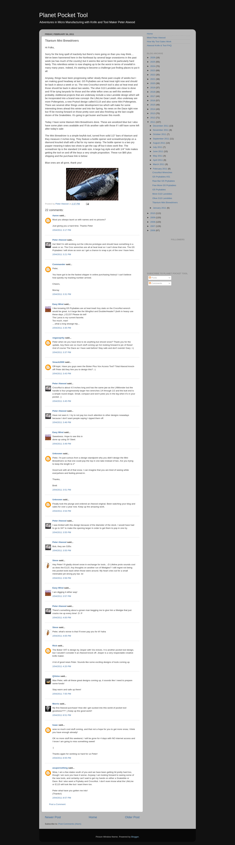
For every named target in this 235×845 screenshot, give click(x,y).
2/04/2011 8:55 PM (61, 758)
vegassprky (58, 338)
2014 (153, 109)
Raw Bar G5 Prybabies (163, 181)
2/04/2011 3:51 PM (61, 490)
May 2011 (158, 156)
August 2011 (159, 143)
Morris (55, 704)
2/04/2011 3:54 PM (61, 511)
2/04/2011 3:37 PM (61, 352)
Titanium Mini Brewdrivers (165, 202)
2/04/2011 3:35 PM (61, 328)
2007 (153, 226)
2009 (153, 217)
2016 (153, 100)
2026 (153, 57)
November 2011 (161, 130)
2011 (153, 122)
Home (93, 817)
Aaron (55, 215)
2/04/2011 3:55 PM (61, 532)
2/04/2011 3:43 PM (61, 373)
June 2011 (158, 151)
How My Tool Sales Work (159, 41)
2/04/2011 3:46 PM (61, 422)
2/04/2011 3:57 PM (61, 596)
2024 (153, 66)
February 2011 (160, 168)
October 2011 (160, 134)
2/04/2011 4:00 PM (61, 617)
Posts (153, 277)
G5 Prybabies (159, 189)
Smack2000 (58, 362)
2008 (153, 222)
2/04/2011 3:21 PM (61, 254)
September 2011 (161, 138)
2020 (153, 83)
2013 (153, 113)
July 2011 (158, 147)
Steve (55, 560)
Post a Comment (57, 804)
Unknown (57, 453)
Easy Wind (57, 304)
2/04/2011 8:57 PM (61, 798)
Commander (58, 264)
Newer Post (53, 817)
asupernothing (60, 768)
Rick (54, 645)
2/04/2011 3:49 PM (61, 443)
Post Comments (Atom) (69, 824)
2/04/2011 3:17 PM (61, 230)
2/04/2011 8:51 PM (61, 715)
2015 (153, 104)
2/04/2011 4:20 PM (61, 666)
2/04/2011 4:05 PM (61, 636)
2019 (153, 87)
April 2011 (158, 160)
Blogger (135, 837)
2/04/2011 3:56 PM (61, 578)
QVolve (56, 676)
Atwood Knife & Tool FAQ (159, 45)
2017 (153, 96)
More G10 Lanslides (162, 194)
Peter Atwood (59, 240)
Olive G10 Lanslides (162, 198)
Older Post (132, 817)
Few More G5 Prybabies (164, 185)
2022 (153, 74)
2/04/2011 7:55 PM (61, 694)
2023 (153, 70)
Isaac (55, 725)
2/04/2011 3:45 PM (61, 401)
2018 (153, 92)
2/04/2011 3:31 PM (61, 294)
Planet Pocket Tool (63, 15)
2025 (153, 62)
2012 (153, 117)
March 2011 (159, 164)
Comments (155, 283)
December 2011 (161, 126)
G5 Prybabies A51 (161, 176)
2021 (153, 79)
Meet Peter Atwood (156, 37)
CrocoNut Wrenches (162, 172)
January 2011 (160, 208)
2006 (153, 230)
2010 (153, 213)
